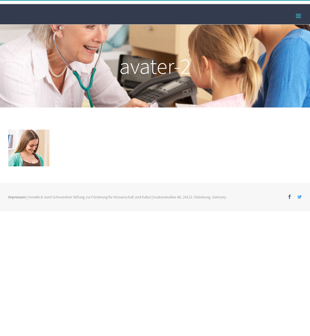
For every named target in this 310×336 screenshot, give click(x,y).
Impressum (17, 197)
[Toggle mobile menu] (299, 16)
